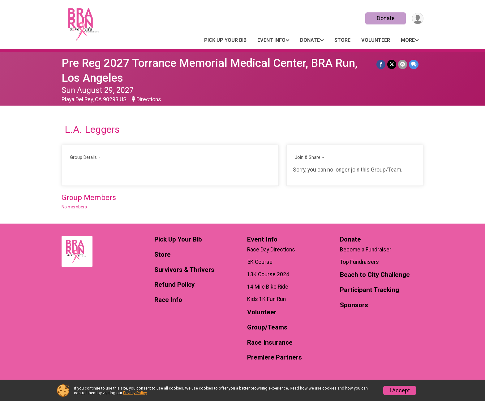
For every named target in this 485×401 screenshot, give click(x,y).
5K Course (260, 262)
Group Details (83, 157)
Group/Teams (267, 327)
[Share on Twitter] (391, 64)
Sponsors (354, 305)
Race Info (168, 299)
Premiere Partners (274, 357)
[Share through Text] (413, 64)
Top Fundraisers (359, 262)
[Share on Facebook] (380, 64)
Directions (148, 99)
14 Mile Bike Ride (267, 287)
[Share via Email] (402, 64)
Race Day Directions (271, 249)
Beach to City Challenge (375, 274)
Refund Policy (174, 284)
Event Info (271, 40)
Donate (386, 18)
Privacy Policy (135, 392)
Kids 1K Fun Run (266, 299)
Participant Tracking (369, 290)
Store (342, 40)
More (408, 40)
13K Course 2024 (268, 274)
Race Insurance (270, 342)
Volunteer (375, 40)
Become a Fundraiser (365, 249)
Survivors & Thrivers (184, 269)
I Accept (399, 390)
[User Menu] (417, 18)
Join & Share (307, 157)
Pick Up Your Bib (225, 40)
